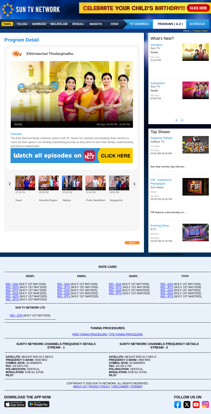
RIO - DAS (12, 284)
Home (186, 31)
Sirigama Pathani (161, 138)
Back (132, 243)
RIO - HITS (12, 287)
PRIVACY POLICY (99, 386)
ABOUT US (79, 386)
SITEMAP (136, 386)
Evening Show (160, 225)
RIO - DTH (16, 315)
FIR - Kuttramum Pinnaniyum (161, 181)
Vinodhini (156, 45)
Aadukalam (158, 83)
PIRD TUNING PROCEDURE (89, 334)
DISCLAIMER (120, 386)
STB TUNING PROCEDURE (126, 334)
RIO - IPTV (12, 290)
